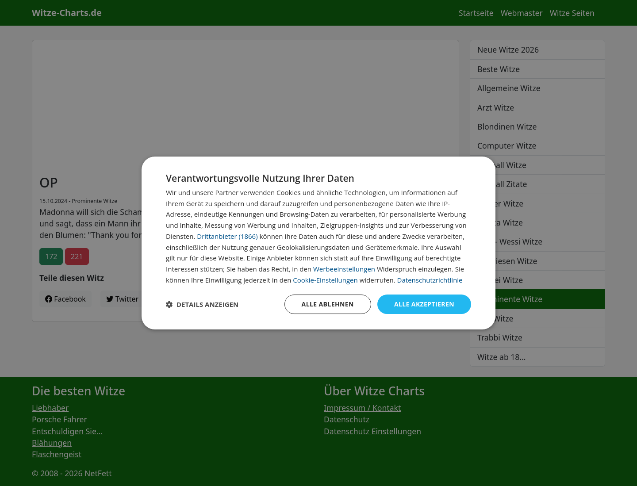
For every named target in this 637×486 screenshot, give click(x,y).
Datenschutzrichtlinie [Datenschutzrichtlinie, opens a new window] (430, 280)
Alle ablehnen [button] (328, 304)
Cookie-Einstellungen (325, 280)
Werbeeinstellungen (344, 268)
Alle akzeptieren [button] (424, 304)
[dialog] (318, 243)
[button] (202, 304)
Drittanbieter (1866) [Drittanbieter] (227, 236)
